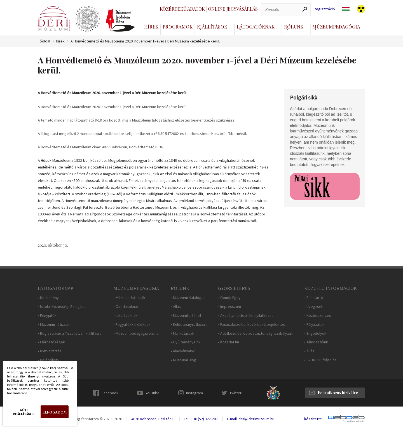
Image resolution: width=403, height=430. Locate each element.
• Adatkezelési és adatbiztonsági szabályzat (255, 333)
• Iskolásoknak (125, 315)
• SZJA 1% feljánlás (320, 360)
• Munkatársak (182, 333)
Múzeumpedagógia (336, 26)
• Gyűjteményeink (185, 342)
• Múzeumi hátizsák (54, 324)
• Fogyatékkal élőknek (132, 324)
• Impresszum (229, 306)
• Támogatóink (316, 342)
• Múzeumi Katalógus (188, 297)
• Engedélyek (315, 333)
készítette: (313, 419)
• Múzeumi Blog (183, 360)
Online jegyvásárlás (233, 8)
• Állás (176, 306)
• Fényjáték (47, 315)
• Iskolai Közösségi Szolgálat (62, 306)
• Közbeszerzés (317, 315)
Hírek (151, 26)
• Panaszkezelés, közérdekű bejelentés (251, 324)
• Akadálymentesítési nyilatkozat (245, 315)
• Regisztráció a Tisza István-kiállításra (70, 333)
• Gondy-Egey (229, 297)
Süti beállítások (24, 412)
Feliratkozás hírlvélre (338, 392)
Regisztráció (324, 9)
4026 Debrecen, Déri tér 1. (153, 418)
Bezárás (69, 369)
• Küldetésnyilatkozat (189, 324)
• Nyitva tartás (49, 351)
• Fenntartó (313, 297)
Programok (178, 26)
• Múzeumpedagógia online (136, 333)
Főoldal (44, 41)
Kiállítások (212, 26)
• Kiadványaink (183, 351)
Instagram (194, 392)
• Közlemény (48, 297)
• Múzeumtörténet (186, 315)
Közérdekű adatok (182, 8)
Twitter (235, 392)
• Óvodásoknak (126, 306)
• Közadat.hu (228, 342)
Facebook (110, 392)
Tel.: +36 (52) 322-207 (201, 418)
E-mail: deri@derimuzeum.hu (250, 418)
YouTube (153, 392)
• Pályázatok (314, 324)
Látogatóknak (256, 26)
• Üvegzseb (314, 306)
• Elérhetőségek (51, 342)
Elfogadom (55, 412)
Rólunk (293, 26)
